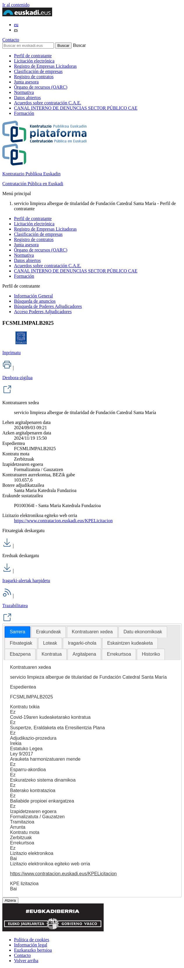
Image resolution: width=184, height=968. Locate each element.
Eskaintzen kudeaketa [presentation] (130, 643)
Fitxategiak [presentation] (21, 643)
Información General (33, 295)
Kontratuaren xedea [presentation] (92, 631)
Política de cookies (31, 939)
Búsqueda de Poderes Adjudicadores (48, 306)
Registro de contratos (34, 76)
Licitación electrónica (34, 60)
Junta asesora (26, 81)
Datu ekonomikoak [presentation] (142, 631)
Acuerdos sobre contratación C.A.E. (47, 102)
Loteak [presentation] (50, 643)
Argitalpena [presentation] (84, 654)
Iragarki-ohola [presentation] (82, 643)
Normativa (24, 92)
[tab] (17, 632)
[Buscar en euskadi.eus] (28, 45)
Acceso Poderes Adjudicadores (43, 311)
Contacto (10, 39)
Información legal (30, 944)
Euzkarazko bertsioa (33, 950)
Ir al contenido (15, 4)
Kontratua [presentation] (52, 654)
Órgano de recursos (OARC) (40, 87)
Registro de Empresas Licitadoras (45, 66)
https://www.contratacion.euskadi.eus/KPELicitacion (63, 520)
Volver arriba (26, 960)
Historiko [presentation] (151, 654)
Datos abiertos (27, 97)
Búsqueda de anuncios (35, 301)
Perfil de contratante (33, 55)
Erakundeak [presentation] (48, 631)
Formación (24, 113)
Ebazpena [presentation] (20, 654)
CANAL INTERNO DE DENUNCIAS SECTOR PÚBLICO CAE (75, 108)
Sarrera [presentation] (17, 631)
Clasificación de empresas (38, 71)
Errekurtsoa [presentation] (119, 654)
